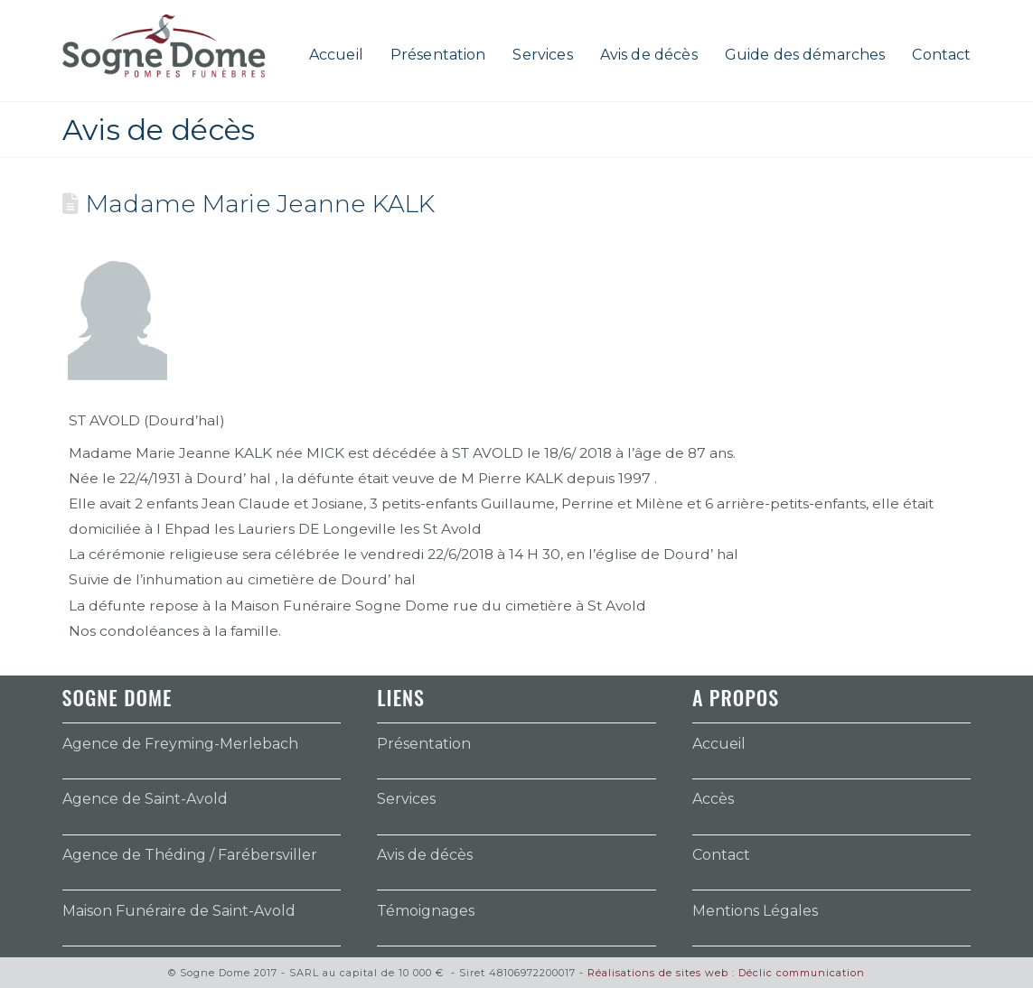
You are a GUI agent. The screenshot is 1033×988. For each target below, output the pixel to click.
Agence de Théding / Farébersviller (189, 854)
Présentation (424, 743)
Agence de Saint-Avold (145, 798)
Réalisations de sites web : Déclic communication (726, 972)
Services (406, 798)
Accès (713, 798)
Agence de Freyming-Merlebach (180, 743)
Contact (721, 854)
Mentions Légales (755, 910)
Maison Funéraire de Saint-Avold (179, 910)
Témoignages (425, 910)
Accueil (719, 743)
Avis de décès (425, 854)
